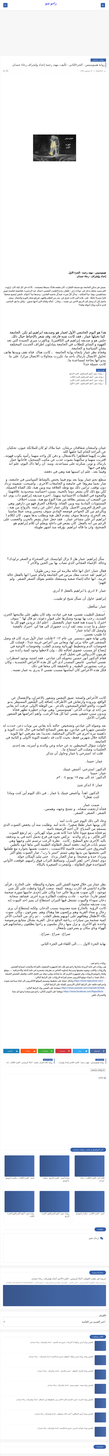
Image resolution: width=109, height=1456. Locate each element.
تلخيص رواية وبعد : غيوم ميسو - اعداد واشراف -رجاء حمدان (70, 1385)
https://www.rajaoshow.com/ (90, 981)
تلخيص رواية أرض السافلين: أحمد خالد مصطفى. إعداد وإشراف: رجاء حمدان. (63, 1414)
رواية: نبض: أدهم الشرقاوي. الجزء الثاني (86, 380)
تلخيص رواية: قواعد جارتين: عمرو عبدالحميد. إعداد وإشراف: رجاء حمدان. (65, 1428)
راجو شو (51, 3)
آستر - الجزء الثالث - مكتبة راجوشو (20, 1178)
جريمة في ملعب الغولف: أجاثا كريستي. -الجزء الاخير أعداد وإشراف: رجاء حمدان (69, 1278)
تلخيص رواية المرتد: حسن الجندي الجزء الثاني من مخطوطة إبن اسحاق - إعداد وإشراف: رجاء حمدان (54, 1399)
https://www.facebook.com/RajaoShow (84, 991)
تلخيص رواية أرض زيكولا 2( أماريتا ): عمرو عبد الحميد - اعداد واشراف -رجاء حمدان (61, 1342)
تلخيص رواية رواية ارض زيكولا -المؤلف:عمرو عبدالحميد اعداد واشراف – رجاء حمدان (61, 1357)
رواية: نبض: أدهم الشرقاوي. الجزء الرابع (86, 373)
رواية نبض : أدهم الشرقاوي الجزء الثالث (86, 377)
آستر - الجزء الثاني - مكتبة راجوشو (90, 1214)
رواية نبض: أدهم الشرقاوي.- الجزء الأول (86, 383)
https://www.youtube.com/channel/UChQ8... (83, 988)
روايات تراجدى (98, 60)
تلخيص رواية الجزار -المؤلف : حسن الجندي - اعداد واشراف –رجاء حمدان (65, 1371)
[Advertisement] (54, 33)
